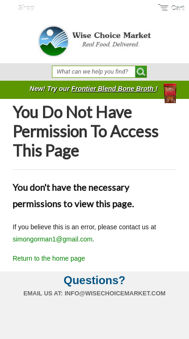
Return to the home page (49, 258)
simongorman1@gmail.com (53, 239)
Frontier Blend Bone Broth (113, 88)
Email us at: (43, 293)
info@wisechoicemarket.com (115, 293)
